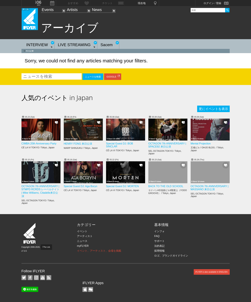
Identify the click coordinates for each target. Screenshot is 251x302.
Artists (72, 9)
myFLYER (83, 245)
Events (48, 9)
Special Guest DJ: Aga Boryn (80, 186)
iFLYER (30, 233)
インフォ (159, 231)
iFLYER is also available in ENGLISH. (211, 272)
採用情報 (159, 250)
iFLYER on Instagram (36, 277)
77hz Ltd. (46, 247)
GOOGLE (111, 76)
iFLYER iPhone (84, 289)
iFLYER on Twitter (23, 277)
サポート (159, 241)
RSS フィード (48, 277)
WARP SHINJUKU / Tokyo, (81, 148)
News (97, 9)
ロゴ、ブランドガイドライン (171, 255)
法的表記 (159, 245)
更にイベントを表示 (213, 109)
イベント (82, 231)
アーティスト (85, 236)
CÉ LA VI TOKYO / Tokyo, (37, 147)
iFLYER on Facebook (30, 277)
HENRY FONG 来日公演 (78, 143)
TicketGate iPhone (90, 289)
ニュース (82, 241)
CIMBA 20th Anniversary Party (38, 143)
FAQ (156, 236)
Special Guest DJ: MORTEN (122, 186)
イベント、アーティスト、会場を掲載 (99, 250)
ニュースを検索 (93, 76)
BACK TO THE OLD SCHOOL (165, 186)
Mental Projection (201, 143)
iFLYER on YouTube (42, 277)
